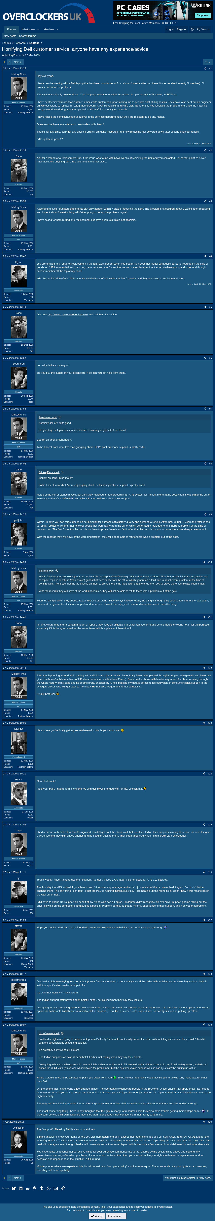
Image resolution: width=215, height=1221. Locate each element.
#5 (210, 307)
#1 (210, 68)
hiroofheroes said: (49, 1033)
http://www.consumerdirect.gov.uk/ (68, 314)
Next (16, 62)
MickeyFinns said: (49, 472)
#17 (210, 920)
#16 (210, 872)
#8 (210, 463)
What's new (28, 29)
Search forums (27, 35)
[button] (38, 29)
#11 (210, 617)
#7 (210, 408)
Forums (11, 29)
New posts (10, 35)
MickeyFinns (12, 55)
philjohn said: (46, 570)
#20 (210, 1121)
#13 (210, 722)
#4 (210, 256)
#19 (210, 1025)
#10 (210, 562)
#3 (210, 201)
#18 (210, 974)
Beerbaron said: (48, 417)
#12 (210, 668)
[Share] (205, 68)
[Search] (203, 29)
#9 (210, 514)
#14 (210, 773)
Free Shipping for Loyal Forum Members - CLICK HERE (145, 23)
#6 (210, 358)
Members (49, 29)
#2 (210, 150)
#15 (210, 824)
